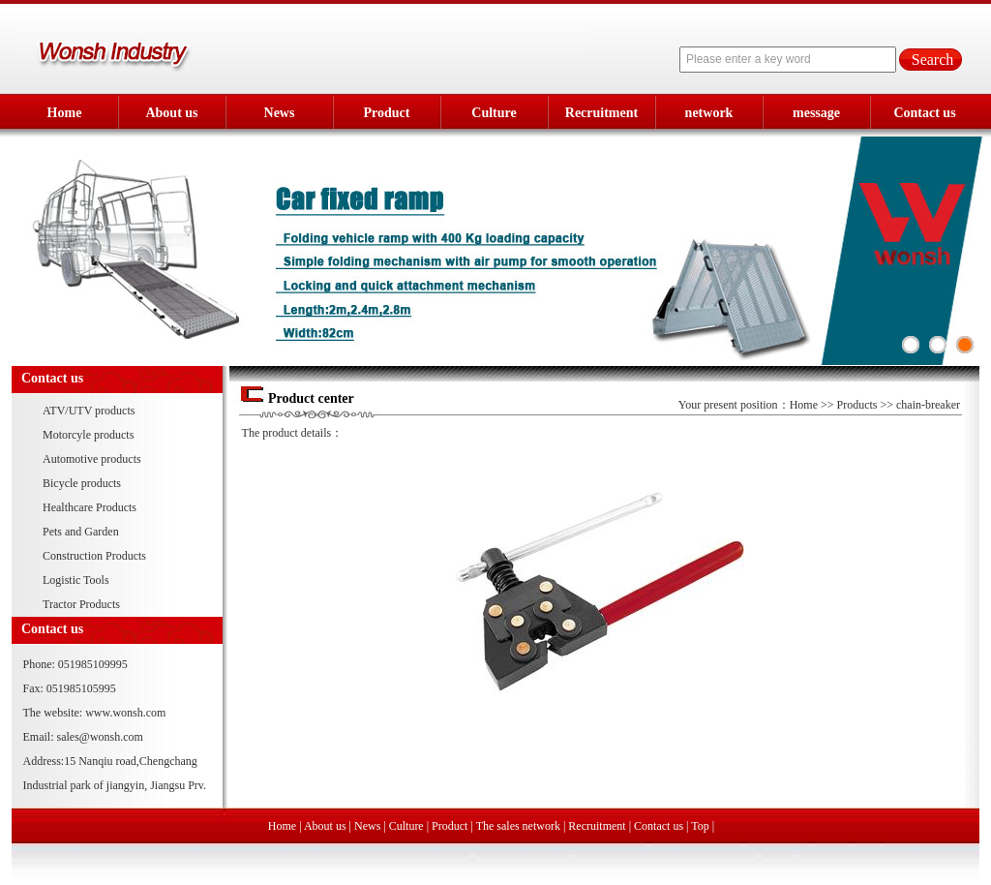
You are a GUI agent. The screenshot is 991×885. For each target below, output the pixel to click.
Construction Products (94, 556)
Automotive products (92, 459)
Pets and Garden (81, 531)
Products (857, 405)
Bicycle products (82, 483)
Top (700, 826)
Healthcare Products (89, 507)
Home (64, 113)
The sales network (518, 826)
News (279, 113)
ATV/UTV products (89, 410)
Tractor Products (81, 604)
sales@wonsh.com (100, 737)
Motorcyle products (88, 435)
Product (387, 113)
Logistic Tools (76, 580)
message (816, 113)
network (709, 113)
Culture (493, 113)
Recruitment (601, 113)
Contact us (924, 113)
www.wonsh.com (125, 712)
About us (171, 113)
